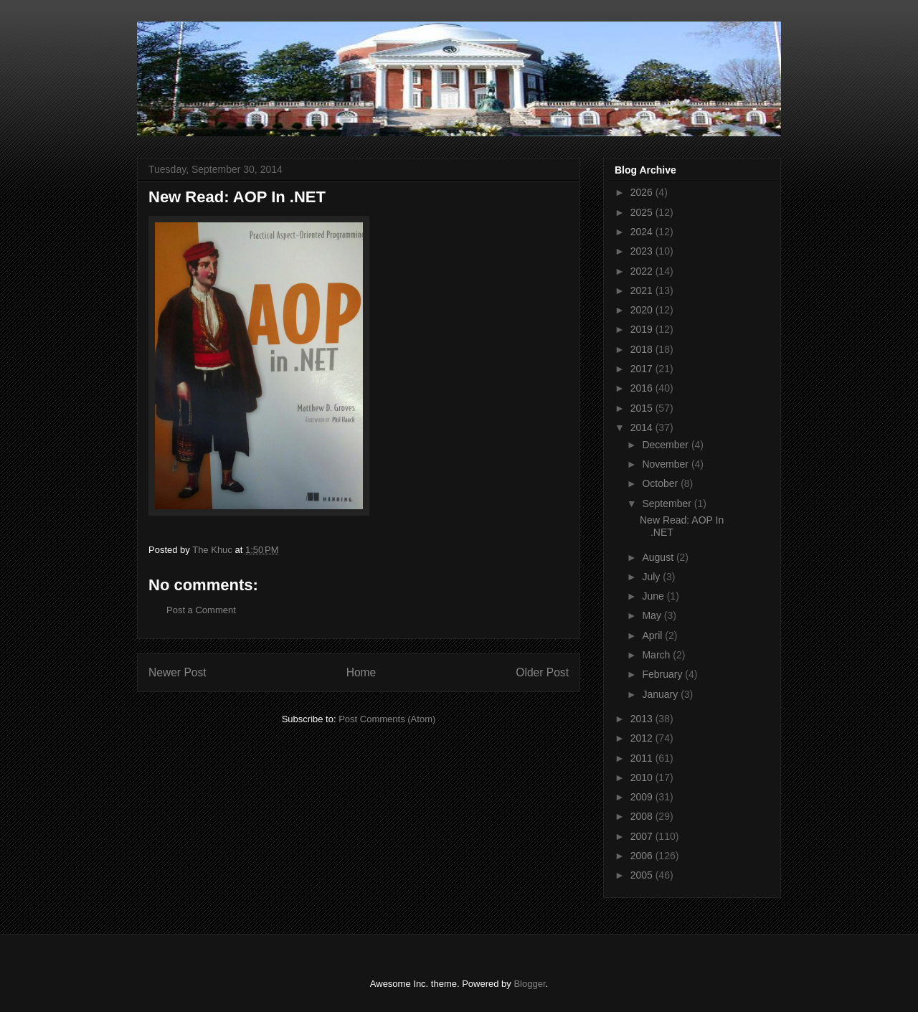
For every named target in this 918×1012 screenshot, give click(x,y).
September (668, 503)
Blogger (529, 983)
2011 (643, 758)
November (666, 464)
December (666, 444)
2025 (643, 212)
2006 (643, 855)
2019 (643, 329)
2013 (643, 718)
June (654, 596)
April (653, 635)
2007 (643, 836)
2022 (643, 271)
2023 (643, 251)
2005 (643, 875)
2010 (643, 777)
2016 (643, 388)
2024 (643, 231)
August (659, 557)
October (661, 483)
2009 (643, 797)
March (657, 655)
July (652, 576)
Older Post (542, 672)
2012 (643, 738)
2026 (643, 192)
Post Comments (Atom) (387, 719)
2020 (643, 310)
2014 (643, 427)
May (652, 615)
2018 (643, 349)
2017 (643, 368)
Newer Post (177, 672)
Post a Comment (201, 610)
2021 (643, 290)
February (663, 674)
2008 (643, 816)
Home (361, 672)
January (661, 694)
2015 (643, 408)
